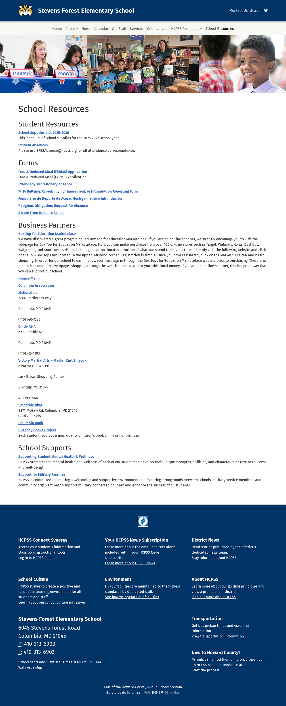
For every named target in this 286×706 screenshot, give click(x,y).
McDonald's (27, 293)
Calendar (101, 29)
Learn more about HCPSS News (130, 563)
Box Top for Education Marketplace (47, 234)
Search (255, 10)
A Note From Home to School (41, 213)
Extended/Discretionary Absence (45, 184)
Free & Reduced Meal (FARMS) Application (52, 172)
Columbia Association (36, 285)
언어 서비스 (170, 692)
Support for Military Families (41, 474)
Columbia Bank (30, 423)
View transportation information (218, 636)
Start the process (205, 670)
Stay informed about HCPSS (214, 558)
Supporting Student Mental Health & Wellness (56, 457)
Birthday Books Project (37, 430)
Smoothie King (30, 405)
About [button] (70, 29)
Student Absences (33, 145)
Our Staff (119, 29)
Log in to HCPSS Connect (38, 558)
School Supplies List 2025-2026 (43, 133)
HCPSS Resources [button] (185, 29)
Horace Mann (29, 278)
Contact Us (239, 10)
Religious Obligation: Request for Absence (53, 205)
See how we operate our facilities (132, 597)
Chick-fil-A (27, 326)
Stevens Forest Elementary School (86, 10)
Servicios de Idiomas (123, 692)
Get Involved (157, 29)
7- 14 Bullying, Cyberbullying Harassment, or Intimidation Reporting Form (78, 191)
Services (136, 29)
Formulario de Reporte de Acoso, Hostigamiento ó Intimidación (70, 198)
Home (57, 29)
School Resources (219, 29)
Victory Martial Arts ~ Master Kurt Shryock (52, 360)
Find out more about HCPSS (214, 597)
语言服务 (150, 692)
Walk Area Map (30, 667)
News (86, 29)
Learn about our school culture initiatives (52, 602)
